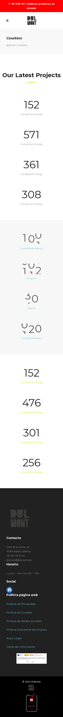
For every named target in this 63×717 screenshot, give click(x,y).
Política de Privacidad (20, 604)
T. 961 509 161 (16, 3)
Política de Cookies (19, 612)
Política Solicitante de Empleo (26, 629)
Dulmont (10, 45)
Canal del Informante (20, 646)
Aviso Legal (14, 638)
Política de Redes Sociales (24, 621)
